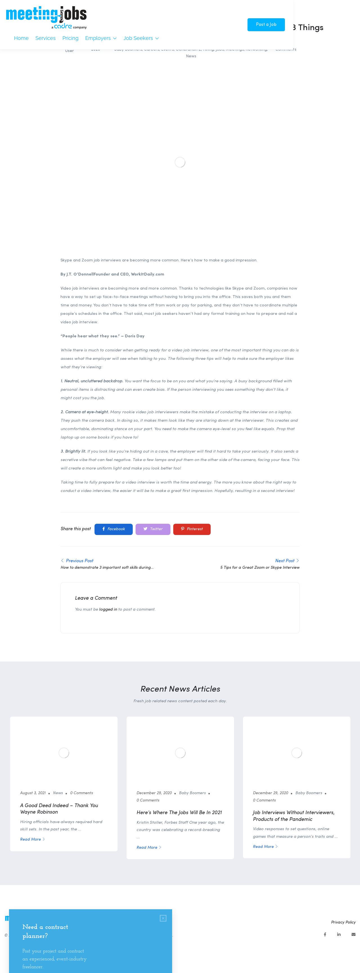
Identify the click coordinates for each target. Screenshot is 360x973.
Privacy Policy (343, 922)
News (191, 56)
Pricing (70, 38)
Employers (101, 38)
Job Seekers (141, 38)
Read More (32, 839)
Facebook (113, 529)
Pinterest (192, 529)
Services (45, 38)
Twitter (153, 529)
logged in (108, 610)
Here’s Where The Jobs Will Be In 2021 (179, 813)
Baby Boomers (192, 793)
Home (21, 38)
